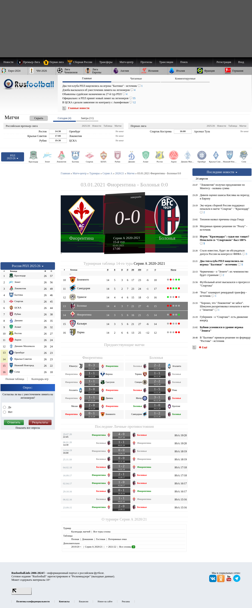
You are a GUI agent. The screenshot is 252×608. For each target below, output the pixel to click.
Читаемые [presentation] (136, 78)
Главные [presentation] (87, 78)
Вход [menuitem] (241, 62)
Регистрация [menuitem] (223, 62)
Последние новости (222, 172)
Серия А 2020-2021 (126, 238)
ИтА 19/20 (181, 435)
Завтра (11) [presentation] (87, 118)
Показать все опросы (28, 427)
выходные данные (102, 576)
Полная (75, 539)
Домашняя (87, 539)
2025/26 (86, 125)
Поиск (184, 62)
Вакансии (83, 601)
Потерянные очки (117, 539)
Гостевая (100, 539)
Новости (96, 125)
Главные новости (78, 108)
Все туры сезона (101, 531)
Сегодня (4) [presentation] (64, 118)
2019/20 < (76, 546)
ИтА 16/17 (181, 483)
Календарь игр (39, 379)
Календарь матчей (80, 531)
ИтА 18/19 (181, 451)
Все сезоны (127, 546)
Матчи (118, 125)
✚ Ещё (202, 347)
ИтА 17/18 (181, 467)
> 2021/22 (111, 546)
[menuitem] (81, 62)
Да (9, 407)
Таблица (108, 125)
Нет (9, 412)
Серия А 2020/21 (133, 519)
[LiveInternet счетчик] (21, 593)
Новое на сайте (105, 601)
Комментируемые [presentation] (185, 78)
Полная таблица (14, 379)
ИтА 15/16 (181, 499)
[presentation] (34, 117)
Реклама (126, 601)
